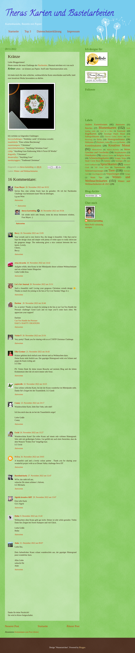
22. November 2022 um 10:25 (35, 384)
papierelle (19, 384)
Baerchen (88, 128)
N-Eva (17, 457)
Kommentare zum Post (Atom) (27, 632)
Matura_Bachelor (113, 150)
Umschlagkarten (97, 174)
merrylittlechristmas (16, 148)
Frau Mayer (20, 187)
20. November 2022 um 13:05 (32, 233)
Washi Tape (96, 177)
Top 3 (27, 31)
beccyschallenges (15, 139)
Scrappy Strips (120, 158)
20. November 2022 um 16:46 (34, 303)
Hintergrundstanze (116, 139)
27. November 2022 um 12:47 (39, 476)
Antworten (19, 200)
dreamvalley (13, 157)
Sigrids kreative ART (23, 497)
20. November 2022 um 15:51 (41, 284)
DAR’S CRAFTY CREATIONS (27, 323)
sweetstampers (14, 145)
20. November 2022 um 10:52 (37, 187)
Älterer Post (72, 626)
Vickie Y (18, 336)
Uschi (17, 433)
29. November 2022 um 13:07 (44, 497)
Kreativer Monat (119, 145)
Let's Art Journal (22, 284)
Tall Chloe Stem (102, 167)
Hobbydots (89, 142)
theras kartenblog (29, 211)
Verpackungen (113, 173)
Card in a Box (106, 131)
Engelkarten (90, 133)
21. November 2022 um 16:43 (38, 352)
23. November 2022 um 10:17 (32, 403)
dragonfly (12, 154)
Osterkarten (90, 155)
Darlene (18, 303)
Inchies (114, 142)
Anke (17, 543)
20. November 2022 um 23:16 (34, 336)
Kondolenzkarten (93, 145)
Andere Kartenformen (96, 124)
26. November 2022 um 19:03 (32, 457)
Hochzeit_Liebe (103, 142)
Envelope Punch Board (114, 134)
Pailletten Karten (107, 155)
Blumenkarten (107, 127)
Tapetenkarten (119, 167)
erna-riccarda (20, 263)
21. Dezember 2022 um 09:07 (31, 543)
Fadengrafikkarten (92, 136)
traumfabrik (12, 142)
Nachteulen (42, 65)
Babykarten (120, 125)
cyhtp (10, 151)
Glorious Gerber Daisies (114, 137)
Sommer (107, 161)
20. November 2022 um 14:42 (38, 263)
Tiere (111, 170)
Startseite (13, 31)
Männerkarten (97, 150)
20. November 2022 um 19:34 (52, 211)
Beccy (17, 233)
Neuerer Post (12, 626)
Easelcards (121, 131)
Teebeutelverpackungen (94, 171)
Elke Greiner (20, 352)
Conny (17, 403)
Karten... (123, 142)
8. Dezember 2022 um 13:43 (31, 516)
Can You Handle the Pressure (26, 321)
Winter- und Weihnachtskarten (26, 171)
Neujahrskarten (120, 152)
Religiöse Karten (123, 155)
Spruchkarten (108, 164)
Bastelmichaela (21, 476)
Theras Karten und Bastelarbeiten (59, 13)
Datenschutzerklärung (49, 31)
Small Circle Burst (92, 161)
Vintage (127, 174)
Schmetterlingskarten (99, 158)
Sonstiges (119, 161)
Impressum (73, 31)
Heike (17, 516)
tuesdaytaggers (14, 160)
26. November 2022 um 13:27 (31, 433)
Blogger (82, 647)
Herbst (99, 139)
